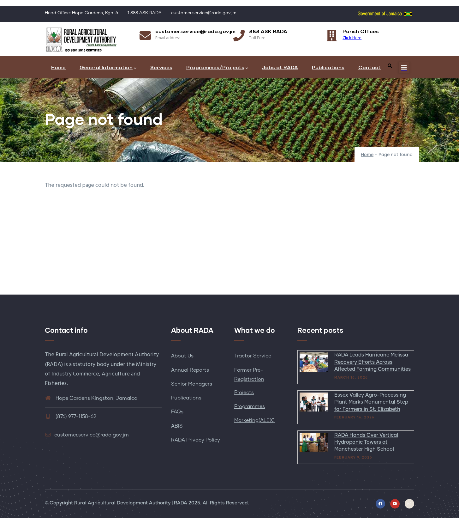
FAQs (177, 411)
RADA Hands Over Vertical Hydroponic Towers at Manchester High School (366, 442)
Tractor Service (252, 355)
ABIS (177, 426)
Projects (244, 392)
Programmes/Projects (217, 67)
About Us (182, 355)
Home (58, 67)
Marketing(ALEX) (254, 420)
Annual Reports (190, 370)
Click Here (352, 38)
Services (161, 67)
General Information (108, 67)
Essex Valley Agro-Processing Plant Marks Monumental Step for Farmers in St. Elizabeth (371, 402)
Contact (369, 67)
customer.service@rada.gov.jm (87, 434)
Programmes (249, 406)
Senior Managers (191, 384)
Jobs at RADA (280, 67)
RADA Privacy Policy (195, 439)
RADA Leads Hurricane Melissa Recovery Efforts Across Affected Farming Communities (372, 362)
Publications (328, 67)
